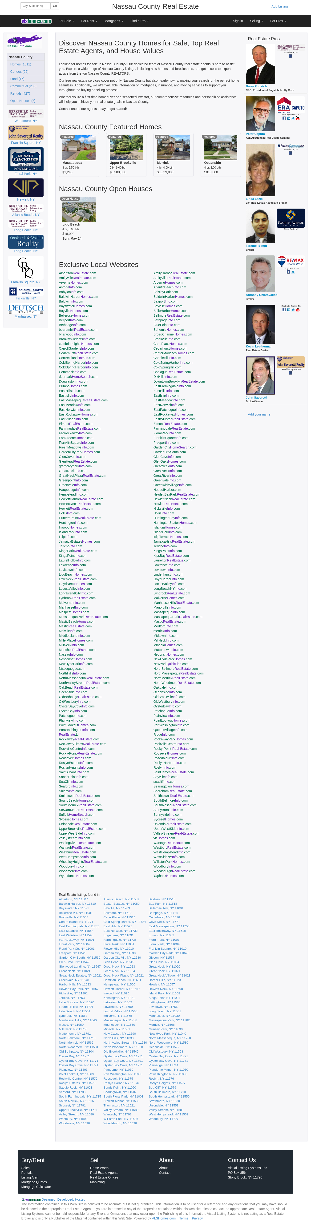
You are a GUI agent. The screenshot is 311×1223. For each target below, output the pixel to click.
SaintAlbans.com (74, 772)
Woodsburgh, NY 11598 (120, 1123)
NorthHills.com (72, 673)
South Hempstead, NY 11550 (169, 1096)
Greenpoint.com (73, 480)
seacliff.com (164, 781)
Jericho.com (70, 546)
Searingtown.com (171, 786)
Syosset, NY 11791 (72, 1105)
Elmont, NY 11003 (161, 935)
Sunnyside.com (167, 814)
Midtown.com (165, 636)
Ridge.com (164, 734)
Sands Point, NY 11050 (120, 1087)
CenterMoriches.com (173, 353)
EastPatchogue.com (171, 410)
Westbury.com (172, 847)
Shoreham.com (172, 791)
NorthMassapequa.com (178, 673)
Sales (25, 1168)
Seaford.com (71, 786)
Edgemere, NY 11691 (119, 935)
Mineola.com (168, 645)
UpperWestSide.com (171, 829)
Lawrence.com (72, 565)
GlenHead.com (78, 461)
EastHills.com (71, 391)
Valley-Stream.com (176, 833)
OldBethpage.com (80, 697)
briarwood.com (72, 334)
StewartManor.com (81, 810)
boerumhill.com (78, 329)
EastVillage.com (73, 419)
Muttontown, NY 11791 (75, 1033)
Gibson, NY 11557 (161, 957)
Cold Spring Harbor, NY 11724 (125, 922)
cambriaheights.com (79, 344)
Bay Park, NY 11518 (163, 903)
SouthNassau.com (175, 805)
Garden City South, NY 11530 (79, 957)
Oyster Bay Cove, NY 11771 (123, 1056)
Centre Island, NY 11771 (76, 922)
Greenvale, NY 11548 (74, 980)
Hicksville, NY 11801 (73, 993)
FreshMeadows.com (76, 447)
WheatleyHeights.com (83, 862)
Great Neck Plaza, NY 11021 (124, 975)
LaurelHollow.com (75, 560)
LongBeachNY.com (170, 588)
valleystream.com (74, 838)
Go (55, 6)
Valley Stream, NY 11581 (166, 1110)
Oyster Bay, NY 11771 (74, 1056)
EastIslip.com (71, 395)
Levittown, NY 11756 (163, 1007)
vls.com (164, 838)
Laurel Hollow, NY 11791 (76, 1007)
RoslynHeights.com (76, 767)
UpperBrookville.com (82, 829)
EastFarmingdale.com (172, 386)
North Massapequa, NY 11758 (170, 1038)
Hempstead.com (73, 494)
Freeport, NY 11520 (72, 953)
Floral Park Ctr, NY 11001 (77, 948)
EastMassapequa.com (83, 400)
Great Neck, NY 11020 (164, 966)
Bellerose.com (74, 315)
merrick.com (165, 631)
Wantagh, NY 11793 (118, 1114)
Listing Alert (29, 1177)
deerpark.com (78, 377)
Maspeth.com (74, 612)
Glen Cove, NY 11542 (74, 962)
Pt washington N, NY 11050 (168, 1074)
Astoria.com (70, 287)
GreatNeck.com (167, 466)
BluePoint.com (166, 325)
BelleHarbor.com (171, 311)
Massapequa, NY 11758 (120, 1020)
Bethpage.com (166, 320)
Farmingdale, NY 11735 (120, 939)
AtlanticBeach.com (169, 287)
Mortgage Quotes (34, 1182)
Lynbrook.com (171, 593)
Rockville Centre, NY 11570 (78, 1078)
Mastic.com (169, 621)
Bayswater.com (75, 306)
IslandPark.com (73, 532)
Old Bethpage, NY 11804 (76, 1051)
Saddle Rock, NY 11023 (75, 1087)
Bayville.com (167, 306)
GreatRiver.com (167, 475)
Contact (164, 1173)
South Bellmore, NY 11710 (167, 1092)
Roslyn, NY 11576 (161, 1078)
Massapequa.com (169, 612)
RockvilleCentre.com (171, 744)
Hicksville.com (166, 508)
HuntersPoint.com (80, 518)
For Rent (89, 21)
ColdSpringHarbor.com (78, 362)
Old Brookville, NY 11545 (121, 1051)
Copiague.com (172, 372)
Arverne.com (73, 282)
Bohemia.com (168, 329)
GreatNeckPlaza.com (82, 475)
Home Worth (99, 1168)
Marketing (97, 1182)
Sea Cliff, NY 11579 (162, 1087)
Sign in (238, 21)
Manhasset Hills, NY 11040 (78, 1020)
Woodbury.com (72, 866)
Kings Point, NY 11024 (164, 998)
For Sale (66, 21)
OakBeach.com (78, 687)
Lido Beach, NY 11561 (74, 1011)
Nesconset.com (75, 659)
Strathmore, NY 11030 (164, 1101)
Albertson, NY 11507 (73, 899)
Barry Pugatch (256, 86)
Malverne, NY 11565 (118, 1015)
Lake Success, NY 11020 (76, 1002)
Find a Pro (139, 21)
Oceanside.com (73, 692)
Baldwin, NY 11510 (162, 899)
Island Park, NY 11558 (164, 993)
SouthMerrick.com (80, 805)
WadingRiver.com (80, 843)
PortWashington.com (171, 725)
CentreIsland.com (77, 358)
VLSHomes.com (164, 1218)
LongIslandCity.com (76, 593)
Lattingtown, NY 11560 (165, 1002)
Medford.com (165, 626)
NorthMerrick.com (174, 678)
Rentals (26, 1173)
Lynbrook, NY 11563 (73, 1015)
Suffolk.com (77, 814)
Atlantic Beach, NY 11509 (121, 899)
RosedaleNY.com (169, 758)
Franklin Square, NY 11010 (168, 948)
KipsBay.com (171, 555)
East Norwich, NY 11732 (121, 930)
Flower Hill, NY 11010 (119, 948)
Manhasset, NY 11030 (164, 1015)
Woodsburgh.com (174, 871)
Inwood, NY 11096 (116, 993)
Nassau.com (71, 654)
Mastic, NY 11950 (71, 1024)
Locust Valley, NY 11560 (120, 1011)
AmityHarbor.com (174, 273)
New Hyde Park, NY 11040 (167, 1033)
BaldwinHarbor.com (78, 297)
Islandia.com (167, 527)
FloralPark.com (167, 433)
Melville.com (70, 631)
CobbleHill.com (167, 358)
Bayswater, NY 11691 (74, 908)
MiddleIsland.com (74, 636)
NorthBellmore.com (175, 668)
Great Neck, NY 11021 (74, 971)
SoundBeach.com (77, 800)
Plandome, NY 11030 (118, 1069)
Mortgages (114, 21)
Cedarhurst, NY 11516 (164, 917)
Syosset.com (73, 819)
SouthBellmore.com (170, 800)
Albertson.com (77, 273)
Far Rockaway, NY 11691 (76, 939)
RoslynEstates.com (76, 763)
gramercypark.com (75, 466)
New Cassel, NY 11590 (120, 1033)
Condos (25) (18, 71)
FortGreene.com (76, 438)
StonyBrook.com (168, 810)
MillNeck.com (166, 640)
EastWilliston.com (174, 419)
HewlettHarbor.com (81, 499)
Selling (256, 21)
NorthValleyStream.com (84, 683)
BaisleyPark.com (165, 292)
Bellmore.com (171, 315)
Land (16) (16, 79)
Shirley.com (70, 791)
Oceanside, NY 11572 (164, 1047)
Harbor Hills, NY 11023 (75, 984)
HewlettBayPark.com (176, 494)
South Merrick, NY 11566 (76, 1101)
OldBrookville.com (169, 697)
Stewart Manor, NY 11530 (121, 1101)
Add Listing (279, 6)
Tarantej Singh (256, 245)
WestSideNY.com (169, 857)
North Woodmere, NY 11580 (168, 1042)
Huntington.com (73, 523)
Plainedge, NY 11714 (163, 1065)
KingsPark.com (78, 551)
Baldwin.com (71, 301)
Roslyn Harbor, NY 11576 (121, 1083)
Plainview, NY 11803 (73, 1069)
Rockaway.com (79, 739)
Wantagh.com (171, 843)
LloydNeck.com (75, 584)
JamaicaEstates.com (79, 541)
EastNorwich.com (169, 405)
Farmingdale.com (80, 428)
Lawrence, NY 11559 (118, 1007)
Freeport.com (166, 442)
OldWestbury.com (74, 701)
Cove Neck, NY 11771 (164, 922)
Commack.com (72, 372)
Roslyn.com (164, 767)
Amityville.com (77, 278)
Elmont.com (75, 424)
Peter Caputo (255, 134)
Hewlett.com (170, 504)
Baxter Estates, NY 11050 (122, 903)
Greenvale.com (167, 480)
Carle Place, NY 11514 (119, 917)
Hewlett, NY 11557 (162, 984)
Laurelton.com (171, 560)
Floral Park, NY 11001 (164, 939)
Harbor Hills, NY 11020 (165, 980)
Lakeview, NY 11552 (118, 1002)
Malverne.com (169, 598)
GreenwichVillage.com (172, 485)
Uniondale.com (78, 824)
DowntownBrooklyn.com (179, 381)
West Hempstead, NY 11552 (168, 1114)
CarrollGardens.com (76, 348)
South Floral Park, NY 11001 (123, 1096)
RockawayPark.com (173, 739)
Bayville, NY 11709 (117, 908)
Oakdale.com (165, 687)
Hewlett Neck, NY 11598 (166, 989)
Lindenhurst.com (168, 574)
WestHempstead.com (171, 852)
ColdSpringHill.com (167, 367)
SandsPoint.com (73, 777)
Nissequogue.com (72, 668)
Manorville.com (167, 607)
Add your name (259, 414)
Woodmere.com (73, 871)
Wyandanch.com (76, 876)
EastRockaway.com (78, 414)
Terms (183, 1218)
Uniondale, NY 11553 (163, 1105)
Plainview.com (166, 716)
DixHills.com (165, 377)
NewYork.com (171, 664)
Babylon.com (71, 292)
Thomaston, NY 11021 (119, 1105)
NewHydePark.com (172, 659)
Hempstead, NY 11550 (119, 984)
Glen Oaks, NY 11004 (164, 962)
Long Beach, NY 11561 (165, 1011)
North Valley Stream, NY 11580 (125, 1042)
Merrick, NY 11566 (162, 1024)
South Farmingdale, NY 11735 (80, 1096)
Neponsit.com (168, 654)
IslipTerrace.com (170, 537)
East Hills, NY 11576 (118, 926)
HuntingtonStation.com (175, 523)
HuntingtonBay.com (170, 518)
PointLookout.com (171, 720)
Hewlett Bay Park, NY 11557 (79, 989)
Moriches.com (77, 650)
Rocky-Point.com (175, 749)
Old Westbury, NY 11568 (166, 1051)
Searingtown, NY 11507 (120, 1092)
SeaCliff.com (71, 781)
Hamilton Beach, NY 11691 (122, 980)
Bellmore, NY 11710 (118, 913)
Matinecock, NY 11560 (119, 1024)
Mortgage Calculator (36, 1187)
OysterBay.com (167, 706)
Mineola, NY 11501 (117, 1029)
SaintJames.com (173, 772)
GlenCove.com (72, 457)
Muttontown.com (168, 650)
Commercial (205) (22, 86)
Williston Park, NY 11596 (121, 1119)
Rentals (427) (19, 93)
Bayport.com (165, 301)
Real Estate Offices (104, 1177)
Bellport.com (71, 320)
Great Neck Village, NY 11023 (169, 975)
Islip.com (68, 537)
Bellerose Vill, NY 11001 (76, 913)
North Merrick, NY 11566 (76, 1042)
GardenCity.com (175, 447)
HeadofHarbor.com (167, 490)
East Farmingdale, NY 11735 (79, 926)
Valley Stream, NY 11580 (121, 1110)
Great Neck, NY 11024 (119, 971)
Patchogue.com (167, 711)
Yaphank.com (168, 876)
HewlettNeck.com (174, 499)
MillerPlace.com (76, 640)
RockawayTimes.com (82, 744)
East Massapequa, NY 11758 (169, 926)
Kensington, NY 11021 (119, 998)
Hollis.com (69, 513)
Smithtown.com (79, 796)
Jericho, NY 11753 (72, 998)
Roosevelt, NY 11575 (118, 1078)
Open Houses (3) (21, 101)
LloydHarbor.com (168, 579)
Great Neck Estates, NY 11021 (80, 975)
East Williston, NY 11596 (76, 935)
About (163, 1168)
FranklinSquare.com (171, 438)
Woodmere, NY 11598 (74, 1123)
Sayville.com (165, 777)
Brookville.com (166, 339)
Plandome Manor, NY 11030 (168, 1069)
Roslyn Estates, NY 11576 (77, 1083)
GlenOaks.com (169, 461)
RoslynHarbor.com (169, 763)
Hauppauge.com (74, 490)
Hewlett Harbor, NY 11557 (122, 989)
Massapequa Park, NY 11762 (169, 1020)
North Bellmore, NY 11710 (77, 1038)
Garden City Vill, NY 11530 (122, 957)
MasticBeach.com (77, 621)
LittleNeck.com (78, 579)
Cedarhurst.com (170, 348)
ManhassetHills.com (176, 603)
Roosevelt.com (169, 753)
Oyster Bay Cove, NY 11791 (168, 1056)
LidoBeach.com (75, 574)
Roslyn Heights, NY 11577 (167, 1083)
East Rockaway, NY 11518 (167, 930)
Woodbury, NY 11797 (163, 1119)
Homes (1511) (19, 64)
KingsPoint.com (167, 551)
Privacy (197, 1218)
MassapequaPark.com (83, 617)
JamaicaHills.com (174, 541)
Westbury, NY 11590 (73, 1119)
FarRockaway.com (75, 433)
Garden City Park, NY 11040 (169, 953)
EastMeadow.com (169, 400)
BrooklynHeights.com (77, 339)
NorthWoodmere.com (177, 683)
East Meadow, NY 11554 (76, 930)
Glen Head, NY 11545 (119, 962)
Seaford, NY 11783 (72, 1092)
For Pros (278, 21)
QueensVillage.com (170, 730)
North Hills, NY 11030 (119, 1038)
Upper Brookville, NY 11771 (78, 1110)
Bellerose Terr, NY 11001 (166, 908)
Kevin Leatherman (259, 346)
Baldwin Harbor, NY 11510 (77, 903)
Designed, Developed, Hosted (63, 1199)
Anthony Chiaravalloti (261, 295)
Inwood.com (73, 527)
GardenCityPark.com (79, 452)
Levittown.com (72, 570)
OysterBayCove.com (77, 706)
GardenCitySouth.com (169, 452)
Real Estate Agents (104, 1173)
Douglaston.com (73, 381)
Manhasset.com (73, 607)
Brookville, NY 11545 (73, 917)
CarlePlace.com (170, 344)
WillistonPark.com (171, 862)
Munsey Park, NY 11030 (166, 1029)
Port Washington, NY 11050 (123, 1074)
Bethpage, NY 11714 (163, 913)
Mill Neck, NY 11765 (73, 1029)
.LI (69, 734)
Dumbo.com (73, 386)
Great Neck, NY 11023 (119, 966)
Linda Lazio (254, 199)
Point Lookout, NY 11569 (76, 1074)
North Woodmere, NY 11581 (78, 1047)
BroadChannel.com (172, 334)
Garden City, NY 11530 (120, 953)
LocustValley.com (169, 584)
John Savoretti (256, 397)
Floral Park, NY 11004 (74, 944)
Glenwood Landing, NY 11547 (80, 966)
